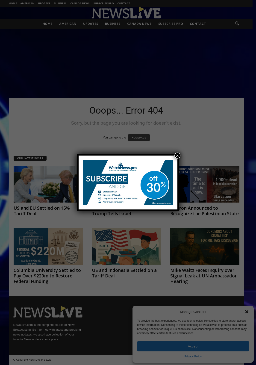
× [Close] (177, 156)
